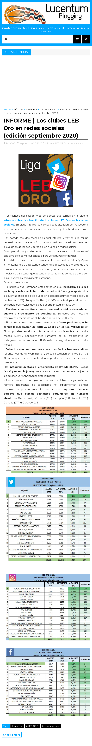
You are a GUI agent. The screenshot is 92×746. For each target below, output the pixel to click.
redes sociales (49, 109)
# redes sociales (51, 726)
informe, (50, 143)
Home (7, 109)
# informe (17, 726)
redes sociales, (75, 143)
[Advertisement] (46, 82)
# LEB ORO (32, 726)
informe (18, 109)
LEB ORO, (60, 143)
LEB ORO (31, 109)
